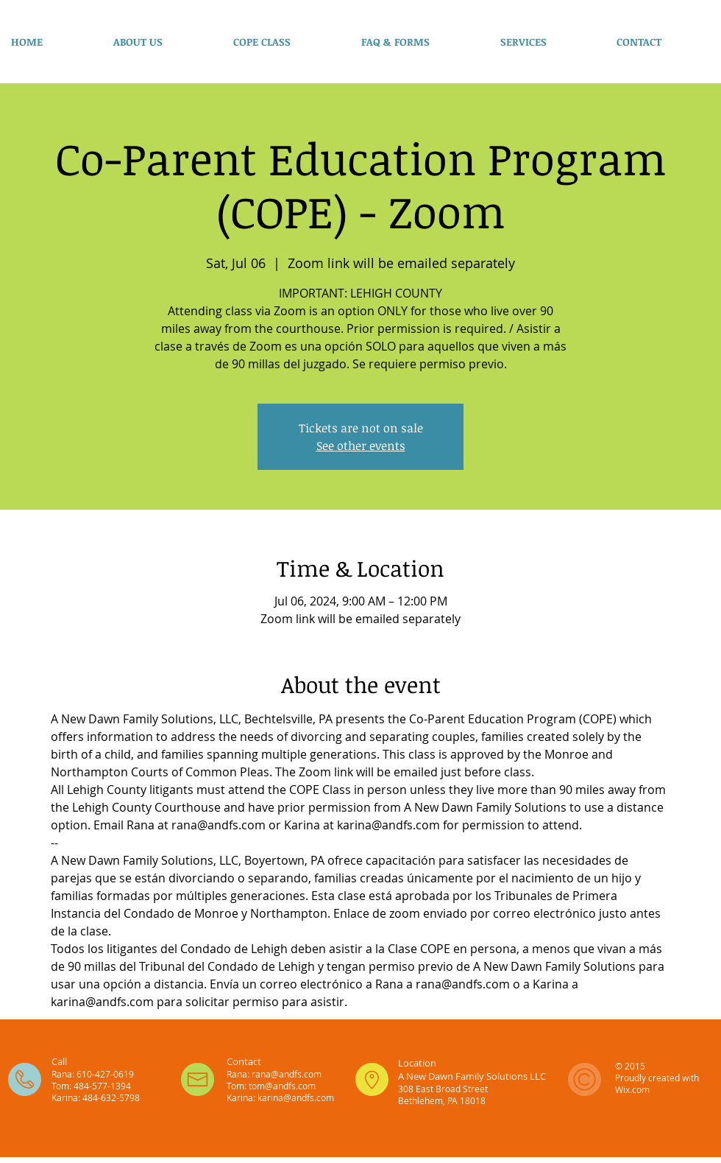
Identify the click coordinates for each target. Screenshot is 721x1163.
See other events (360, 446)
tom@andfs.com (282, 1086)
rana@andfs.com (287, 1074)
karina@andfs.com (296, 1097)
